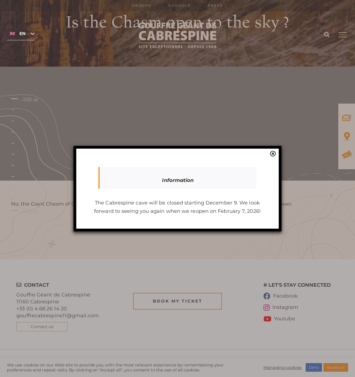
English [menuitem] (22, 33)
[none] (21, 33)
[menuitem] (21, 33)
